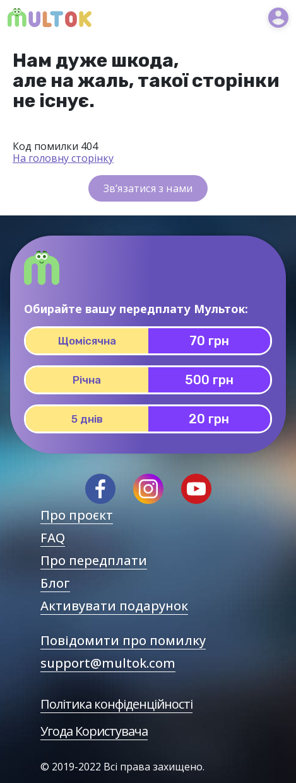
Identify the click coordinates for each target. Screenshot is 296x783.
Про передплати (93, 560)
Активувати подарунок (114, 605)
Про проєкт (76, 514)
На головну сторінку (63, 158)
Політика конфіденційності (116, 703)
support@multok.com (107, 663)
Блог (55, 583)
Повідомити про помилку (123, 640)
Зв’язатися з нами (148, 188)
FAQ (52, 537)
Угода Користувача (94, 731)
